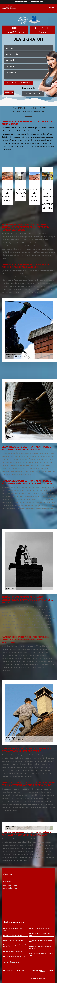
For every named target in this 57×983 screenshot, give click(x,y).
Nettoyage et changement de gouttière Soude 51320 (15, 946)
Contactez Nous (42, 30)
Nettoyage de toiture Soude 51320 (14, 956)
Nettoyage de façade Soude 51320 (14, 935)
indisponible (19, 2)
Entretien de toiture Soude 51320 (13, 940)
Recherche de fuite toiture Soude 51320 (39, 934)
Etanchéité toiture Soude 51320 (13, 951)
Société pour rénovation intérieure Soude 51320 (40, 947)
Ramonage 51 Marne (38, 978)
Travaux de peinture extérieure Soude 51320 (41, 941)
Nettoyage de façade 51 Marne (13, 977)
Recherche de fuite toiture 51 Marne (42, 971)
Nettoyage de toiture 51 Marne (13, 970)
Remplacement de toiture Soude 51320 (13, 929)
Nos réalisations (15, 30)
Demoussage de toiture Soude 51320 (41, 928)
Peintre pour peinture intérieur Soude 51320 (41, 954)
